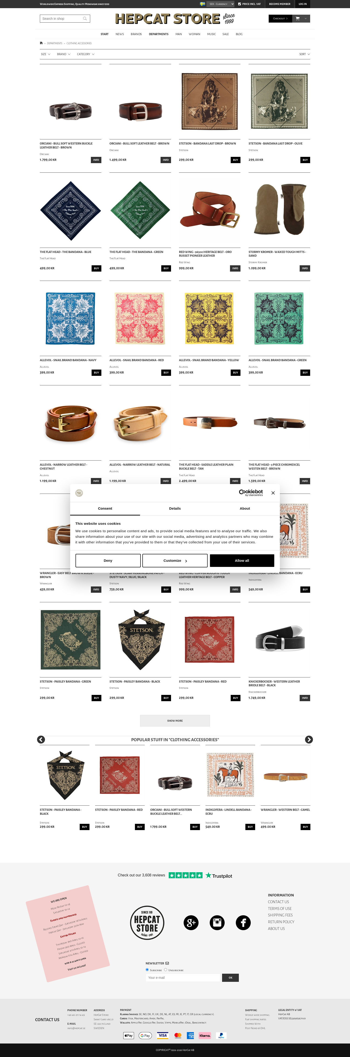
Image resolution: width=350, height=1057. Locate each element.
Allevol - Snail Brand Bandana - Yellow (209, 360)
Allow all (242, 560)
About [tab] (245, 508)
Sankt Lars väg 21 (103, 1019)
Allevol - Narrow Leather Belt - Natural (140, 465)
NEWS (120, 34)
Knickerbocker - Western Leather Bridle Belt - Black (274, 683)
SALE (226, 34)
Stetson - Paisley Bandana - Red (202, 681)
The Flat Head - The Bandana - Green (136, 252)
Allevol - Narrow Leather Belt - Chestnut (63, 467)
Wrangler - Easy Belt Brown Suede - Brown (67, 575)
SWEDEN (99, 1028)
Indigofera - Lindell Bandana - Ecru (275, 573)
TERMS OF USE (280, 908)
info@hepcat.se (76, 1028)
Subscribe (156, 970)
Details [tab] (175, 508)
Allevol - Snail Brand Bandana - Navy (68, 360)
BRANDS (136, 34)
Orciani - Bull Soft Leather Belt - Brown (139, 143)
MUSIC (211, 34)
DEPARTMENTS (158, 34)
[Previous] (41, 740)
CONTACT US (278, 901)
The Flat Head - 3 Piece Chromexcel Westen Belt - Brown (274, 467)
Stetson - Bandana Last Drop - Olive (275, 143)
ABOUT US (276, 928)
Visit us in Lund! (76, 967)
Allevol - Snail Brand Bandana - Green (278, 360)
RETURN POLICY (281, 921)
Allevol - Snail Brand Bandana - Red (137, 360)
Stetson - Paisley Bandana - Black (135, 681)
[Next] (309, 740)
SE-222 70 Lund (102, 1024)
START (105, 34)
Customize (175, 560)
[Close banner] (273, 493)
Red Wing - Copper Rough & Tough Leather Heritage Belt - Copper (204, 575)
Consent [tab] (105, 508)
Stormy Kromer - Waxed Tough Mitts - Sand (277, 254)
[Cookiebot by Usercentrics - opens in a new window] (242, 493)
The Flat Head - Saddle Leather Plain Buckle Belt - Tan (206, 467)
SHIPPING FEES (280, 915)
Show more (175, 721)
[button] (298, 19)
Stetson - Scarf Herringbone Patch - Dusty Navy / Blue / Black (137, 575)
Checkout (279, 18)
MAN (178, 34)
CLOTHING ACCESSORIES (79, 43)
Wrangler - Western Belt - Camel (285, 810)
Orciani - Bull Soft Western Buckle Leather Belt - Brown (66, 145)
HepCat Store (101, 1015)
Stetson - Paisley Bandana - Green (65, 681)
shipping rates (258, 1019)
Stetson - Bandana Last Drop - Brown (207, 143)
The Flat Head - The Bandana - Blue (65, 252)
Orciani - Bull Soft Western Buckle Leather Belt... (171, 812)
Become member (279, 4)
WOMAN (194, 34)
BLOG (239, 34)
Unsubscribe (175, 970)
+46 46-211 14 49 (76, 1015)
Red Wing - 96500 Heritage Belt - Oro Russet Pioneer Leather (205, 254)
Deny (108, 560)
